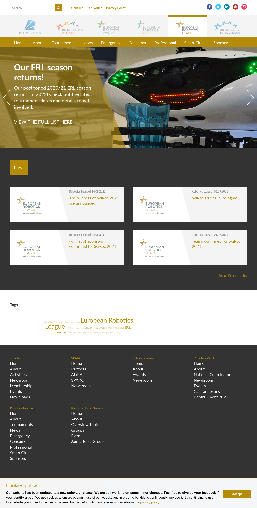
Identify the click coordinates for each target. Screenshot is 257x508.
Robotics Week (204, 358)
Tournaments (63, 42)
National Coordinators (213, 374)
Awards (139, 374)
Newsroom (19, 380)
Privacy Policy (116, 8)
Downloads (20, 396)
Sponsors (221, 42)
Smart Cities (194, 42)
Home (19, 42)
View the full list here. (44, 122)
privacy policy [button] (149, 502)
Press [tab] (19, 167)
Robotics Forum (144, 358)
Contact (77, 8)
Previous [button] (7, 98)
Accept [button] (237, 494)
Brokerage (103, 332)
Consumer (137, 42)
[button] (30, 26)
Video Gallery (114, 332)
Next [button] (250, 98)
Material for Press (50, 322)
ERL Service (92, 327)
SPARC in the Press (76, 328)
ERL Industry (65, 322)
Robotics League (21, 408)
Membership (21, 385)
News (88, 42)
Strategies (75, 322)
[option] (128, 97)
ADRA (77, 374)
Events (103, 327)
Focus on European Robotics (85, 332)
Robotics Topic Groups (87, 408)
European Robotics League (89, 323)
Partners (78, 368)
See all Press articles (232, 275)
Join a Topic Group (87, 441)
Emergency (110, 42)
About (38, 42)
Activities (18, 374)
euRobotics (18, 358)
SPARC (76, 358)
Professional (165, 42)
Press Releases (116, 327)
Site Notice (94, 8)
